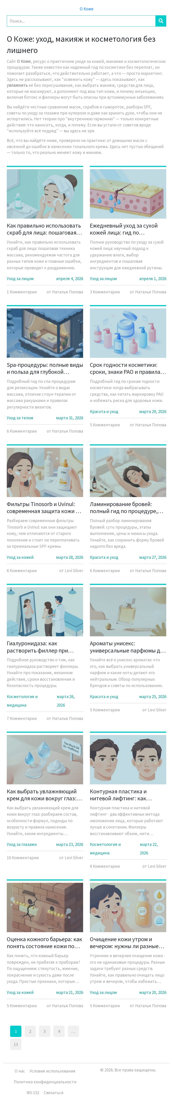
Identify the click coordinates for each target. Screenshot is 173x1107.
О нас (20, 1071)
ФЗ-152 (33, 1092)
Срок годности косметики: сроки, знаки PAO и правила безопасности (125, 368)
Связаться (54, 1092)
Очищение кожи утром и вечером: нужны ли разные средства (124, 943)
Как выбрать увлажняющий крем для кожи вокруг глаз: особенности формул (42, 795)
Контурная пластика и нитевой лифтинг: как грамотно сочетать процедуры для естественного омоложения (125, 795)
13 (16, 1044)
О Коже (86, 8)
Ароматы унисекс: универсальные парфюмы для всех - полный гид (128, 647)
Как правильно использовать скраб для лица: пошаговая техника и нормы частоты (44, 229)
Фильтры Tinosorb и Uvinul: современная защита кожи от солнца (44, 507)
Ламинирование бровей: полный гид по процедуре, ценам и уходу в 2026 (124, 507)
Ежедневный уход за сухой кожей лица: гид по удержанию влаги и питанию (126, 229)
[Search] (81, 21)
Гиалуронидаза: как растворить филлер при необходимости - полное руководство (38, 647)
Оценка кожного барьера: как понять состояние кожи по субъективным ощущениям (44, 943)
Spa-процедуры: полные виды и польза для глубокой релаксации (45, 368)
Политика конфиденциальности (45, 1081)
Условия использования (52, 1071)
